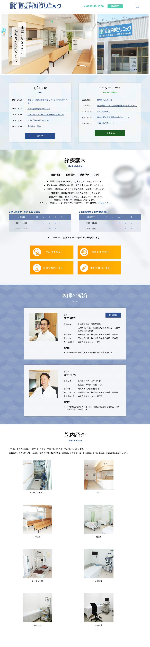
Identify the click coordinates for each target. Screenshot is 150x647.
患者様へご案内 (34, 126)
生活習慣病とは (103, 111)
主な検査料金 (53, 252)
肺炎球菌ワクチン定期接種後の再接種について (117, 106)
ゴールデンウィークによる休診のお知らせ (46, 114)
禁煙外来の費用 (100, 252)
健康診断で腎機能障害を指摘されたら (113, 117)
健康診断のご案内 (53, 268)
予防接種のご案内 (100, 268)
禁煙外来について (104, 100)
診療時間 (115, 6)
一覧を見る (40, 136)
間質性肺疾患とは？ (105, 123)
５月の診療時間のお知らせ (39, 109)
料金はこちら (104, 203)
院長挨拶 (113, 315)
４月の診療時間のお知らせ (39, 120)
